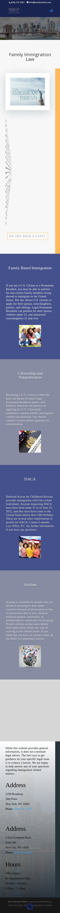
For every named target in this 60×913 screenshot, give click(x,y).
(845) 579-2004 (22, 852)
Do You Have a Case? (28, 236)
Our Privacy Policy (18, 901)
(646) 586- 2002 (23, 808)
